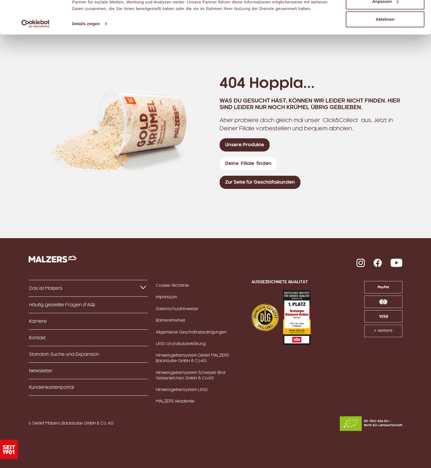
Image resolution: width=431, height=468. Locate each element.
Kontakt (37, 338)
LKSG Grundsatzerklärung (181, 344)
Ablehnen (385, 50)
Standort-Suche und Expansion (64, 354)
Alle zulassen (385, 14)
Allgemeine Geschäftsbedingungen (191, 332)
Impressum (166, 297)
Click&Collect (340, 120)
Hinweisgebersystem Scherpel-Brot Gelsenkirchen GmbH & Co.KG (191, 375)
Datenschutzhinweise (177, 309)
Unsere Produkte (244, 145)
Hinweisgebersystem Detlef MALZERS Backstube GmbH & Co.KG (192, 358)
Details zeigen (86, 55)
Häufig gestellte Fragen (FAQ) (62, 305)
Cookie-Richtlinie (172, 286)
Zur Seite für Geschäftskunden (260, 182)
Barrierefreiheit (170, 321)
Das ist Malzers (88, 288)
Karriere (38, 321)
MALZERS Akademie (175, 401)
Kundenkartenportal (51, 387)
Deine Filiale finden (248, 163)
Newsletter (41, 371)
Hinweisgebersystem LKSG (182, 390)
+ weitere (383, 331)
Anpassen (385, 32)
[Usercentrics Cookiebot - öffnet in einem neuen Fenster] (36, 55)
